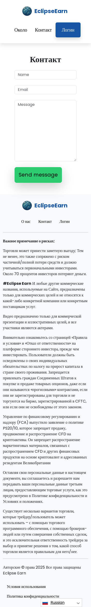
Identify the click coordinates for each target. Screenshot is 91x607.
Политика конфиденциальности (33, 596)
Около (20, 30)
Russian (53, 603)
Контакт (43, 30)
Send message (38, 174)
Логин (68, 30)
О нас (26, 221)
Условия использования (26, 586)
